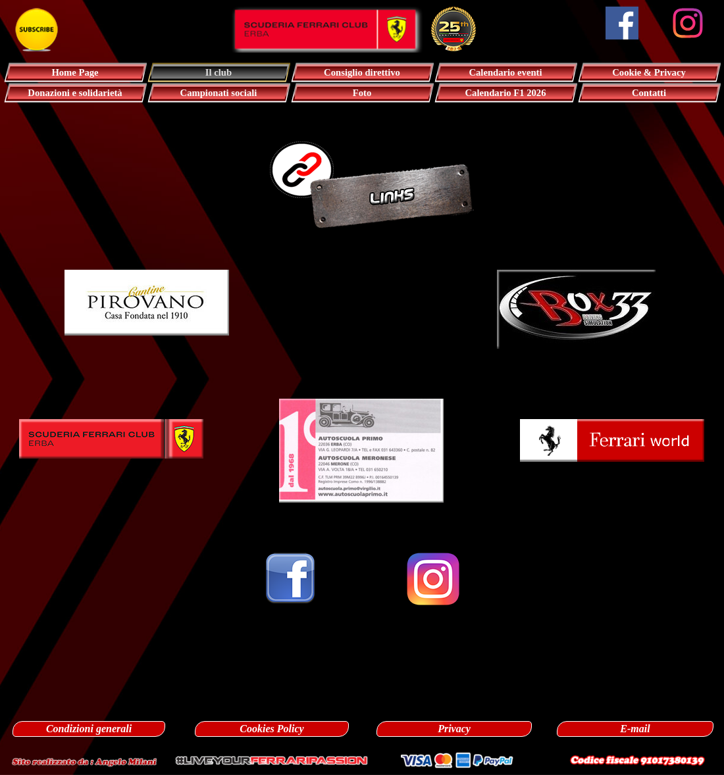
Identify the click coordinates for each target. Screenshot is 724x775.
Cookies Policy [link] (271, 728)
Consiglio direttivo (362, 72)
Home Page (74, 72)
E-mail (635, 728)
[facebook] (622, 23)
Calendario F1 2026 (505, 93)
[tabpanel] (361, 255)
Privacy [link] (454, 728)
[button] (147, 269)
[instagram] (687, 23)
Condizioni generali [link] (89, 728)
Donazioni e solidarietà (75, 93)
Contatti (649, 93)
